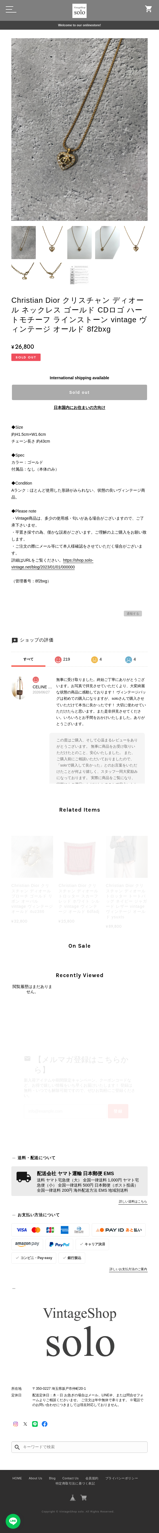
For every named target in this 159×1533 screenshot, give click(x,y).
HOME (17, 1478)
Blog (52, 1478)
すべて (28, 659)
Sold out (79, 392)
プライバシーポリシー (121, 1478)
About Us (35, 1478)
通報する (133, 613)
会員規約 (92, 1478)
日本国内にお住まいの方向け (79, 407)
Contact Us (70, 1478)
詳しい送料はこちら (133, 1201)
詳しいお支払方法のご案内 (128, 1269)
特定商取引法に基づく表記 (75, 1483)
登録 (118, 1111)
